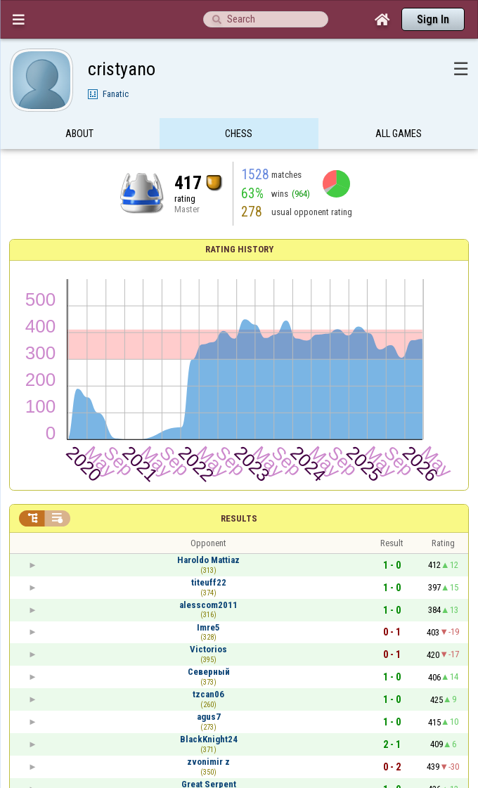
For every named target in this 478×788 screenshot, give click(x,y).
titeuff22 (208, 582)
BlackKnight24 (209, 739)
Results (239, 518)
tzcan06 (208, 694)
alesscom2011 (208, 605)
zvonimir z (208, 761)
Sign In (433, 19)
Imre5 (208, 627)
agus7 (209, 716)
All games (398, 135)
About (79, 135)
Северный (209, 671)
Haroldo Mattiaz (208, 560)
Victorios (208, 649)
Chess (238, 135)
